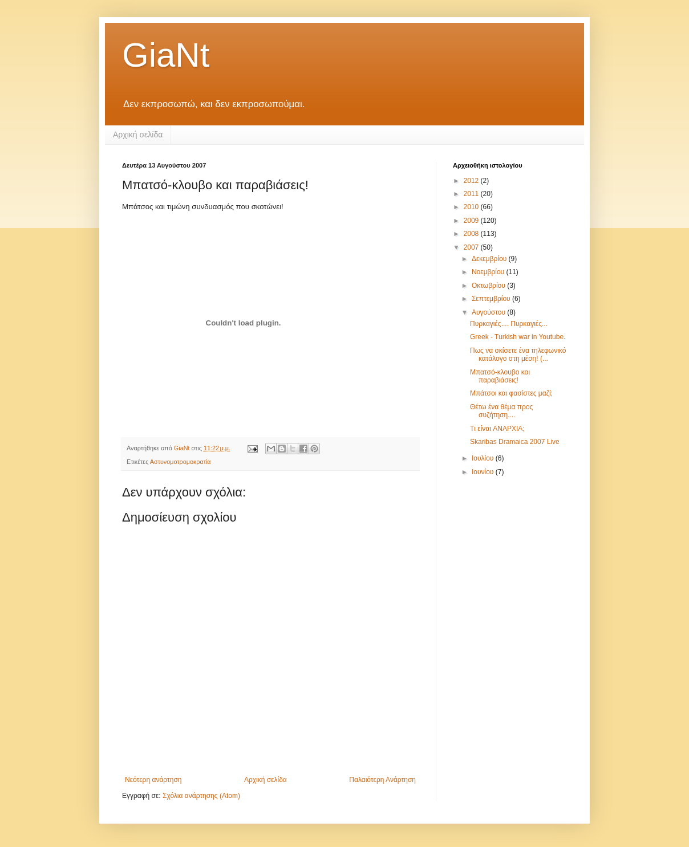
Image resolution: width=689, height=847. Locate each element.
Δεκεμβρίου (490, 259)
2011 (472, 194)
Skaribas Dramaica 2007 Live (515, 442)
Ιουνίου (484, 472)
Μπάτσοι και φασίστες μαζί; (511, 393)
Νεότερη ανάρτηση (153, 780)
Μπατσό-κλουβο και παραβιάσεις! (500, 376)
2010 (472, 207)
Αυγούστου (489, 312)
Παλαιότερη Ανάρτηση (382, 780)
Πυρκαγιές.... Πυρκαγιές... (509, 324)
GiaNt (165, 55)
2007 (472, 247)
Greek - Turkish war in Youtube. (517, 337)
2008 (472, 234)
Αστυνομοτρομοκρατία (180, 461)
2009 (472, 221)
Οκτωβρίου (489, 286)
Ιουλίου (484, 458)
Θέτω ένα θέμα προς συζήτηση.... (501, 411)
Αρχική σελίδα (138, 134)
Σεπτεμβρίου (492, 299)
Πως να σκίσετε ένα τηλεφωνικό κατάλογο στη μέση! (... (518, 355)
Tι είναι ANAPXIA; (497, 429)
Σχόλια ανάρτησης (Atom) (201, 796)
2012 (472, 181)
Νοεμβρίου (489, 272)
